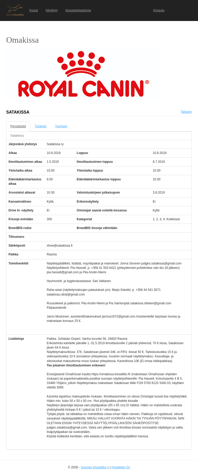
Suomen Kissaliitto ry (95, 467)
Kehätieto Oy (121, 467)
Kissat (33, 10)
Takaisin (186, 112)
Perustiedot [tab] (18, 126)
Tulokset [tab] (40, 126)
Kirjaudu (158, 10)
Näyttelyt (52, 10)
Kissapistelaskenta (78, 10)
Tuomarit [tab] (61, 126)
